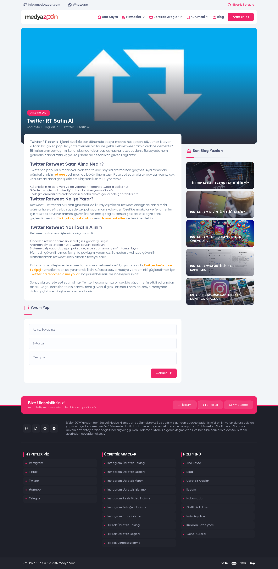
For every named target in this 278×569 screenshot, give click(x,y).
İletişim (185, 405)
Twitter (34, 480)
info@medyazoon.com (42, 5)
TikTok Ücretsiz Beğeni (124, 534)
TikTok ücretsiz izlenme (124, 543)
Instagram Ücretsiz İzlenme (127, 489)
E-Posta (210, 405)
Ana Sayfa (193, 463)
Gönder (164, 373)
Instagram (36, 463)
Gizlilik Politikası (197, 507)
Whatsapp (78, 5)
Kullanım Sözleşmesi (200, 525)
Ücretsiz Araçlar (197, 480)
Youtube (35, 489)
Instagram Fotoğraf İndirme (127, 507)
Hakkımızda (194, 498)
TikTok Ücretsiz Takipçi (124, 525)
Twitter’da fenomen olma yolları (55, 274)
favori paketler (113, 218)
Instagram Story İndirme (124, 516)
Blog (189, 472)
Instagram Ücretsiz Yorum (125, 480)
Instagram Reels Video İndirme (129, 498)
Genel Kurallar (196, 534)
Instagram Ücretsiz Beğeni (126, 472)
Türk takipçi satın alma (75, 218)
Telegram (35, 498)
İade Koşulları (195, 516)
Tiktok (33, 472)
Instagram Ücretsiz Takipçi (126, 463)
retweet (60, 174)
